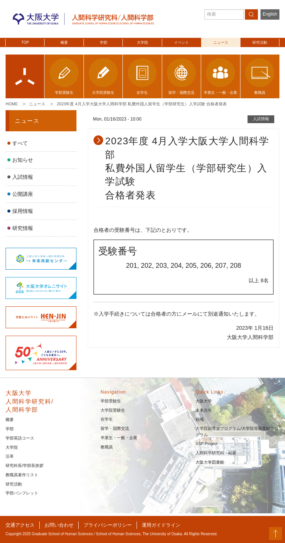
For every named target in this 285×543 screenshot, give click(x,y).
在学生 (107, 419)
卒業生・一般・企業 (119, 437)
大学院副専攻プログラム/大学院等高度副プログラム (237, 431)
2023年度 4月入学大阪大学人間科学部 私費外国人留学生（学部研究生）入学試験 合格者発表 (142, 104)
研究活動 (259, 42)
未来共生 (204, 410)
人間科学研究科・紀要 (216, 453)
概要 (64, 42)
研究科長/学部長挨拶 (24, 465)
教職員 (107, 447)
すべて (20, 143)
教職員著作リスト (22, 475)
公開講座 (22, 194)
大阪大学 (204, 401)
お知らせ (22, 160)
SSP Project (206, 443)
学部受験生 (111, 401)
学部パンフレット (22, 493)
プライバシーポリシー (107, 525)
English (270, 14)
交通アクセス (20, 525)
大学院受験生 (113, 410)
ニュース (220, 42)
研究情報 (22, 228)
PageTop (275, 533)
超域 (200, 419)
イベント (181, 42)
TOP (25, 42)
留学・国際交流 (115, 428)
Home (12, 104)
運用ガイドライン (161, 525)
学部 (103, 42)
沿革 (10, 456)
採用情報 (22, 211)
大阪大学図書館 (210, 462)
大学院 (142, 42)
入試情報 (22, 177)
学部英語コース (20, 438)
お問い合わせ (59, 525)
